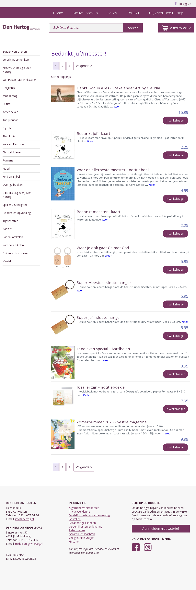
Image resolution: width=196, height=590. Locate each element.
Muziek (7, 261)
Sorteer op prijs (61, 77)
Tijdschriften (10, 221)
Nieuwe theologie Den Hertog (17, 69)
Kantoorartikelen (13, 245)
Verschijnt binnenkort (16, 59)
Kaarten (8, 229)
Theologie (9, 136)
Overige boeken (13, 184)
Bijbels (7, 128)
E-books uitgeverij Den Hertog (17, 195)
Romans (8, 160)
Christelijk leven (12, 152)
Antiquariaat (10, 120)
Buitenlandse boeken (16, 253)
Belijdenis (9, 88)
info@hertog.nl (24, 519)
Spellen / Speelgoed (15, 205)
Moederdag (10, 96)
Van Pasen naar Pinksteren (20, 80)
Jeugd (6, 168)
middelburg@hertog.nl (29, 543)
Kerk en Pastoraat (14, 144)
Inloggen (182, 4)
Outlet (6, 104)
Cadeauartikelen (13, 237)
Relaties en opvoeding (17, 213)
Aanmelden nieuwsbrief (160, 528)
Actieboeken (10, 112)
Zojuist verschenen (15, 51)
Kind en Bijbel (11, 176)
